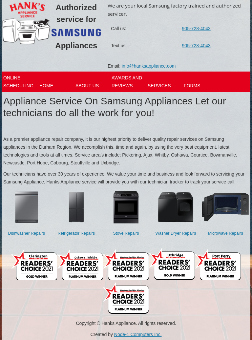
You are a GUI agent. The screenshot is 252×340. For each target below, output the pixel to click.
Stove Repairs (126, 233)
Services (159, 85)
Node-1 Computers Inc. (138, 334)
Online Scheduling (18, 81)
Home (46, 85)
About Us (87, 85)
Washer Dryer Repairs (176, 233)
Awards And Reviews (127, 81)
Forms (192, 85)
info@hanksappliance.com (149, 66)
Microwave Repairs (225, 233)
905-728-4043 (196, 28)
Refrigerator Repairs (76, 233)
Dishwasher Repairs (26, 233)
